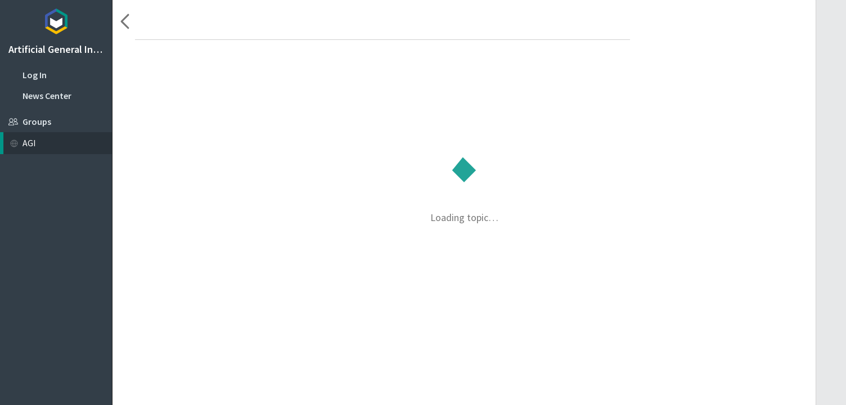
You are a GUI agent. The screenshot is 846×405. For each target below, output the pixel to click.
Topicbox (56, 19)
